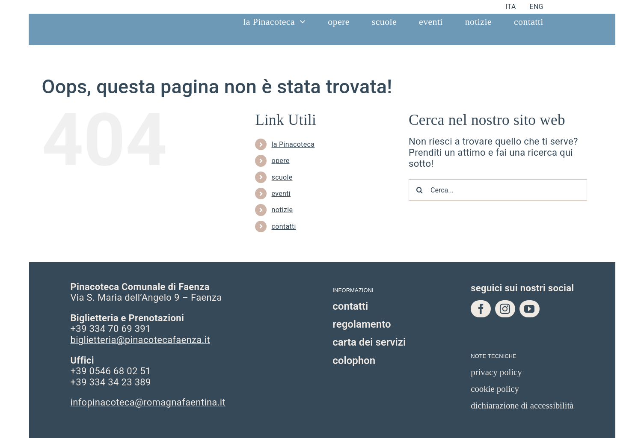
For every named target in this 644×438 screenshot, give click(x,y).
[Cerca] (419, 190)
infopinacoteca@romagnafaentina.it (148, 402)
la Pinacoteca (293, 144)
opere (281, 161)
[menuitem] (510, 7)
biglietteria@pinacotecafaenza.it (140, 339)
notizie (282, 210)
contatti (284, 226)
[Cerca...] (498, 190)
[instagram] (505, 308)
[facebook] (481, 308)
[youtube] (529, 308)
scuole (282, 177)
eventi (281, 193)
